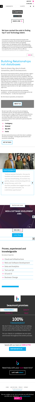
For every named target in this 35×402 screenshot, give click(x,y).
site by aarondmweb (17, 390)
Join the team (13, 388)
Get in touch (7, 142)
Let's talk (17, 373)
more (30, 55)
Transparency (9, 311)
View (17, 231)
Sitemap (26, 388)
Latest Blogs (17, 236)
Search (17, 21)
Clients (22, 6)
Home (15, 16)
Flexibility (9, 314)
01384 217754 (25, 346)
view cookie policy (25, 396)
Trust (26, 314)
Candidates (9, 6)
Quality (26, 311)
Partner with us (17, 350)
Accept (18, 398)
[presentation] (2, 183)
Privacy (20, 388)
